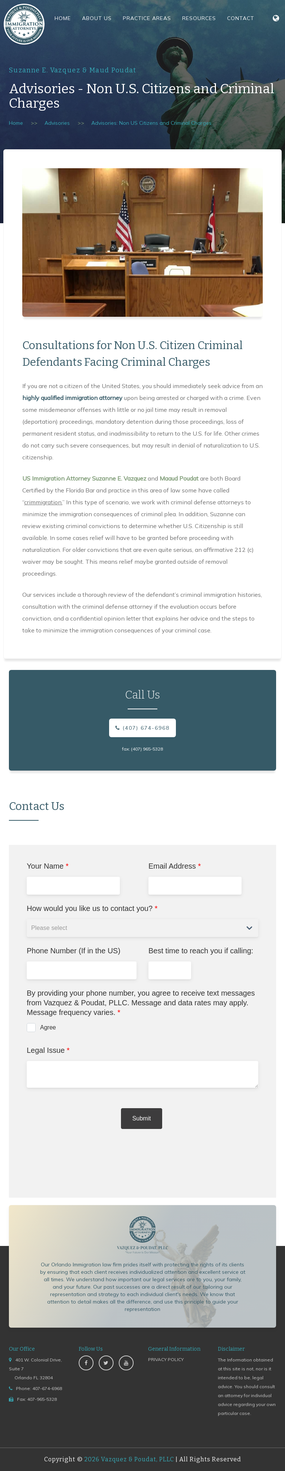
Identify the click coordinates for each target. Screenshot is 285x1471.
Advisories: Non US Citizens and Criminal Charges (151, 123)
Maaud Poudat (179, 478)
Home (63, 18)
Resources (199, 18)
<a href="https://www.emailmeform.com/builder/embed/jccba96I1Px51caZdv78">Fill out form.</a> (142, 1021)
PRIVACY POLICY (166, 1359)
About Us (97, 18)
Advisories (57, 123)
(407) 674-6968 (142, 728)
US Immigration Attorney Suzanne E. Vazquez (84, 478)
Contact (240, 18)
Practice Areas (147, 18)
